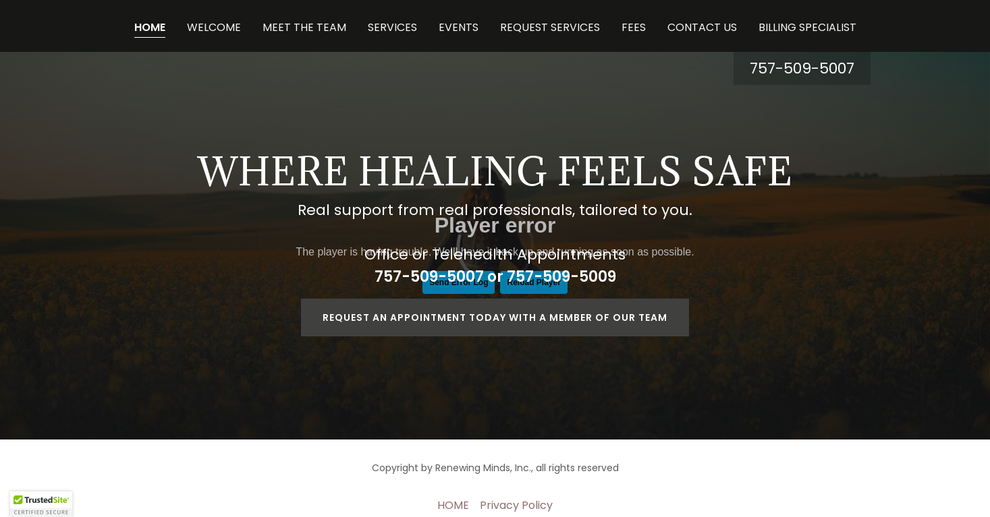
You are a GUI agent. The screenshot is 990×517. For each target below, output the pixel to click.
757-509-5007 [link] (802, 68)
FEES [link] (634, 27)
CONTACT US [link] (702, 27)
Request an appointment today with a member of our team (495, 317)
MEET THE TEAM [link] (304, 27)
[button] (41, 504)
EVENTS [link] (458, 27)
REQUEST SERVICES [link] (550, 27)
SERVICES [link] (392, 27)
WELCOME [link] (214, 27)
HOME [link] (149, 27)
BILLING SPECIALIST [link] (807, 27)
